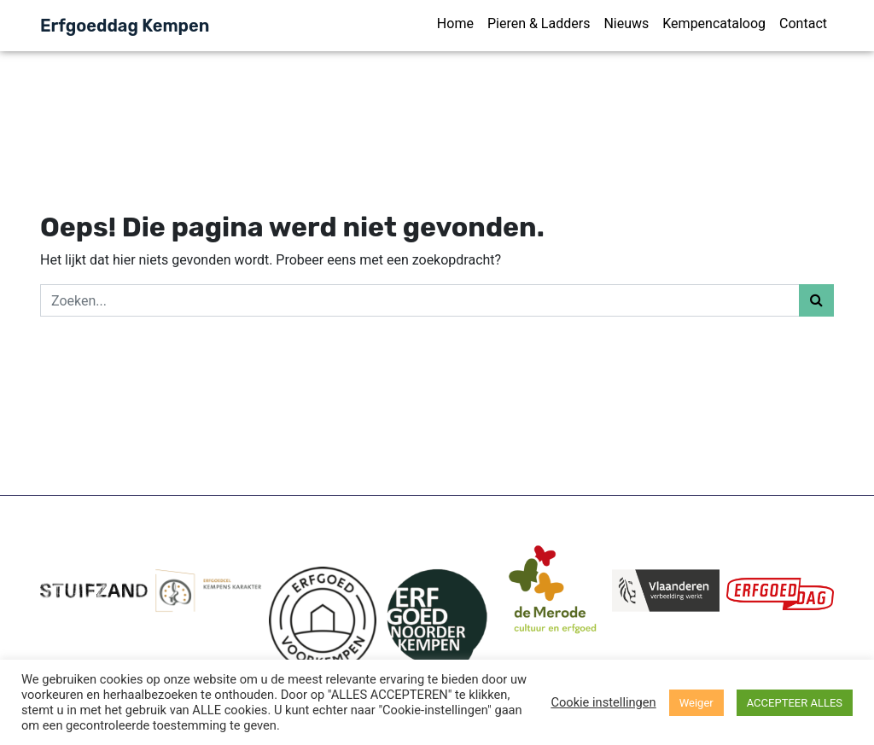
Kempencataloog (714, 23)
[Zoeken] (420, 300)
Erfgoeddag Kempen (124, 25)
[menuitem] (455, 25)
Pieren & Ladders (538, 23)
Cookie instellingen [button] (603, 702)
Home (455, 23)
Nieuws (626, 23)
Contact (803, 23)
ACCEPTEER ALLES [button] (794, 702)
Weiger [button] (696, 702)
